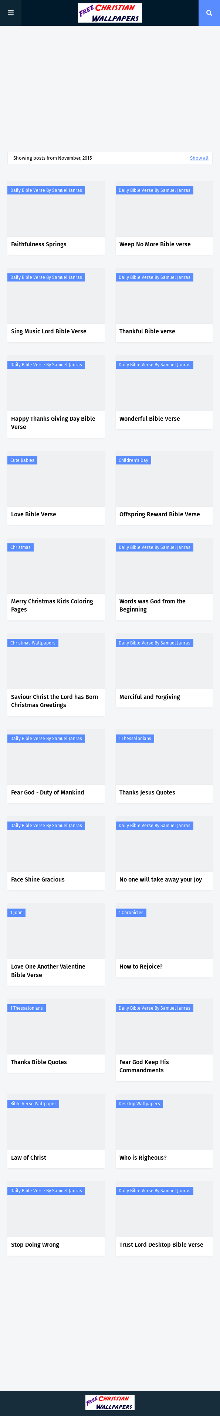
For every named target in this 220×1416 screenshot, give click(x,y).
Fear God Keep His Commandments (144, 1066)
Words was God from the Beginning (152, 605)
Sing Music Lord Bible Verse (49, 331)
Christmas (20, 547)
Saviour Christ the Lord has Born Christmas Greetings (54, 701)
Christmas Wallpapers (32, 643)
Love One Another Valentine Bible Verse (48, 970)
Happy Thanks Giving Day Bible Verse (53, 422)
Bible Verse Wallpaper (33, 1103)
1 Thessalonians (135, 738)
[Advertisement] (110, 89)
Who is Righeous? (143, 1157)
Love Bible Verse (33, 514)
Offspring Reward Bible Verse (159, 514)
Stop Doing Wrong (35, 1244)
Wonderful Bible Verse (149, 418)
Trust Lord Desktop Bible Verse (161, 1244)
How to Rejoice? (141, 966)
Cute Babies (22, 460)
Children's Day (133, 460)
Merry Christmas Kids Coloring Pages (52, 605)
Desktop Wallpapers (139, 1103)
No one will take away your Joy (160, 879)
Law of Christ (28, 1157)
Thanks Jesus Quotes (147, 792)
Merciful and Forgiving (149, 696)
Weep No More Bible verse (155, 244)
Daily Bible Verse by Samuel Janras (46, 190)
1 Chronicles (131, 912)
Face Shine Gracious (38, 879)
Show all (199, 158)
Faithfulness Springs (39, 244)
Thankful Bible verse (147, 331)
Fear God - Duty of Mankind (47, 792)
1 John (16, 912)
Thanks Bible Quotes (39, 1062)
